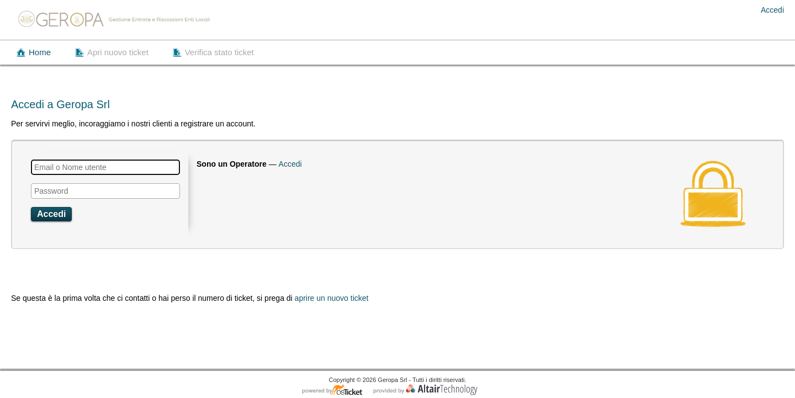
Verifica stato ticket (219, 52)
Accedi (772, 10)
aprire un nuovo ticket (332, 298)
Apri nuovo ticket (118, 52)
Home (40, 52)
